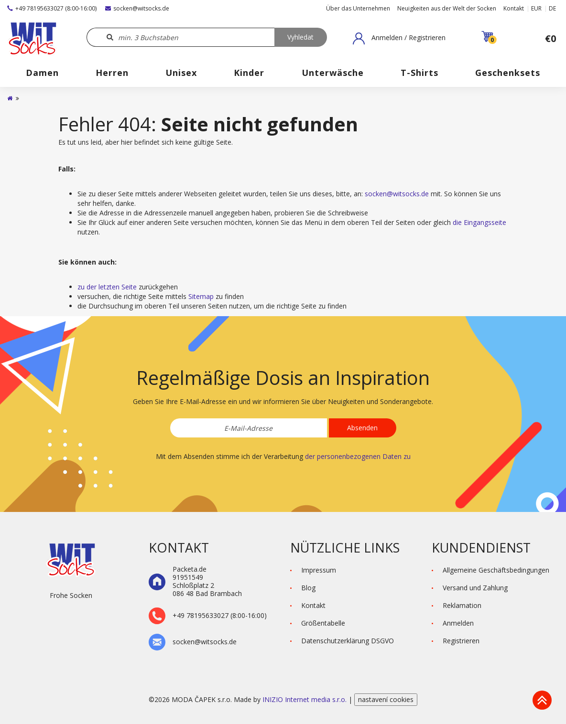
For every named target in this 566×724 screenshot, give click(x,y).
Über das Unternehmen (358, 8)
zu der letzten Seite (107, 286)
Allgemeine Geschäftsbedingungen (496, 570)
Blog (308, 587)
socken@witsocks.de (137, 8)
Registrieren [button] (461, 640)
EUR (536, 8)
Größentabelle (323, 623)
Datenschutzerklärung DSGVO (347, 640)
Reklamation (462, 605)
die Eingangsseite (479, 222)
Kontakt (513, 8)
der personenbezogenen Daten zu (358, 456)
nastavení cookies (386, 699)
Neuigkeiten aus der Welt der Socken (446, 8)
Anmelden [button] (458, 623)
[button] (399, 38)
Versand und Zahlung (475, 587)
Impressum (318, 570)
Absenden (362, 427)
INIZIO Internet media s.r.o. (305, 699)
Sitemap (201, 296)
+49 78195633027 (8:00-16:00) (52, 8)
